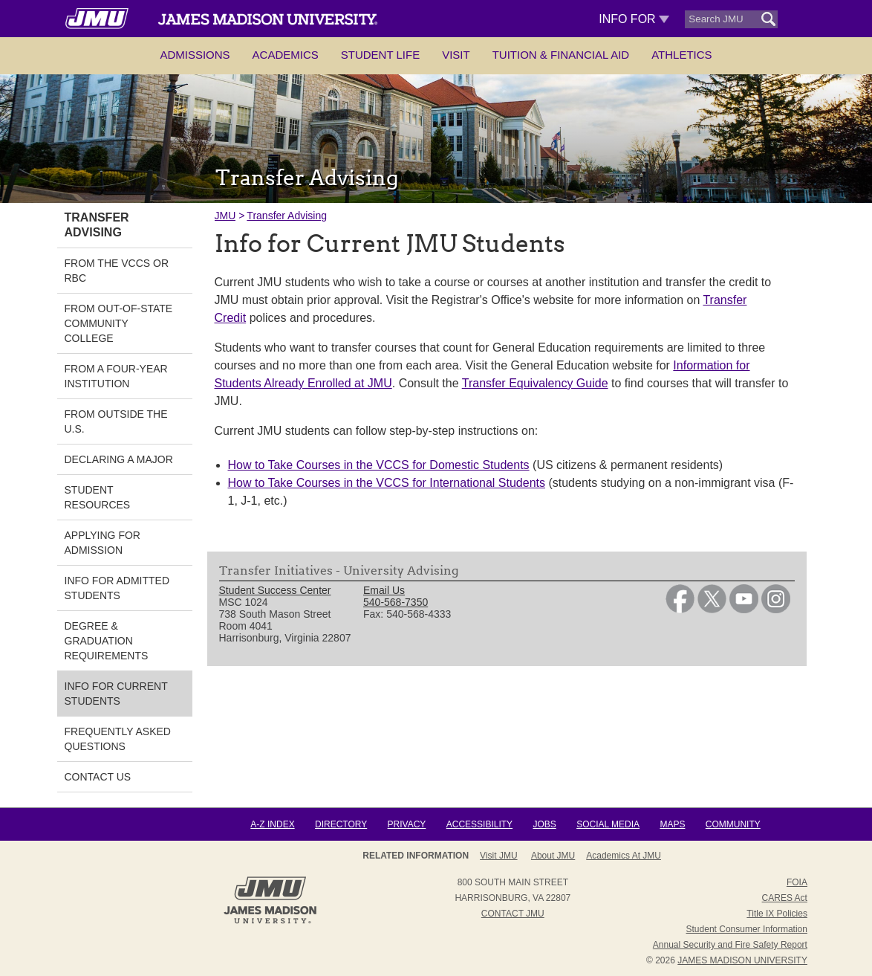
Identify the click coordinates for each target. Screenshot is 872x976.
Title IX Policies (776, 913)
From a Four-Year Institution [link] (116, 376)
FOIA (797, 882)
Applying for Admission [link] (102, 542)
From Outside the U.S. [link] (116, 421)
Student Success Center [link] (275, 590)
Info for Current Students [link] (116, 693)
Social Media (608, 824)
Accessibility (479, 824)
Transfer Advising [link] (97, 225)
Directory (341, 824)
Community (733, 824)
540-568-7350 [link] (395, 602)
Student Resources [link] (98, 497)
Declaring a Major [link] (119, 459)
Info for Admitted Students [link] (117, 588)
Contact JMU (512, 913)
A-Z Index (272, 824)
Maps (672, 824)
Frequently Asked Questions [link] (118, 738)
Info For (634, 19)
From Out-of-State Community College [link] (119, 323)
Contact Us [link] (98, 777)
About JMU (553, 855)
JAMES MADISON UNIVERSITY (742, 960)
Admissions (195, 54)
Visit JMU (498, 855)
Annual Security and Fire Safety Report (730, 945)
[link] (680, 609)
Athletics (681, 54)
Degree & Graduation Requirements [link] (107, 641)
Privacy (407, 824)
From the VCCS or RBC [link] (117, 270)
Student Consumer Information (746, 929)
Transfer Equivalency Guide (535, 383)
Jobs (544, 824)
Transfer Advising (287, 216)
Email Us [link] (384, 590)
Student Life (380, 54)
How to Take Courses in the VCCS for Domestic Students (379, 465)
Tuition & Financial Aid (560, 54)
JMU (225, 216)
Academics (286, 54)
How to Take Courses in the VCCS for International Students (386, 482)
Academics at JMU (623, 855)
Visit (456, 54)
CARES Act (784, 898)
